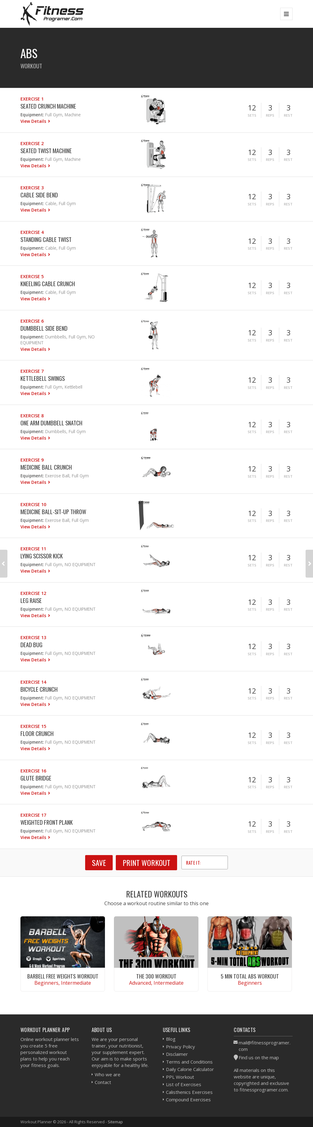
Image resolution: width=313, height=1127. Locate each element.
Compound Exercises (188, 1099)
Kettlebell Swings (42, 378)
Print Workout (146, 862)
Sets (252, 115)
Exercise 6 (32, 321)
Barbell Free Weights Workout (62, 976)
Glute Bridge (35, 778)
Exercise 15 (33, 726)
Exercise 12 (33, 593)
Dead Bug (31, 644)
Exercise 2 (32, 143)
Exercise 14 (33, 682)
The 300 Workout (156, 976)
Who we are (107, 1074)
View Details (33, 121)
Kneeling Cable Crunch (47, 283)
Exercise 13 (33, 637)
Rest (288, 115)
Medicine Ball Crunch (46, 467)
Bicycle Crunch (39, 689)
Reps (270, 115)
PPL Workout (180, 1077)
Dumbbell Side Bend (43, 328)
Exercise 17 (33, 815)
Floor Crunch (37, 733)
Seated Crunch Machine (48, 106)
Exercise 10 (33, 504)
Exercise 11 (33, 549)
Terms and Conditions (189, 1062)
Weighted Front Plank (46, 822)
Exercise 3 (32, 188)
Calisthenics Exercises (189, 1092)
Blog (171, 1039)
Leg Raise (31, 600)
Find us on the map (259, 1057)
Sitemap (115, 1122)
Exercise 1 (32, 99)
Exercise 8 (32, 416)
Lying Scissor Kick (41, 556)
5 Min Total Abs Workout (250, 976)
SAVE (99, 862)
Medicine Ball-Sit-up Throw (53, 511)
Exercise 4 (32, 232)
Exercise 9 (32, 460)
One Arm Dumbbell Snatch (51, 423)
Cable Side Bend (39, 195)
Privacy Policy (180, 1046)
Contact (103, 1082)
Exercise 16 (33, 771)
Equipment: (32, 115)
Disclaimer (177, 1054)
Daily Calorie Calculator (190, 1069)
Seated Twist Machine (46, 150)
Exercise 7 (32, 371)
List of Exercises (183, 1084)
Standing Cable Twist (46, 239)
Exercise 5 (32, 276)
